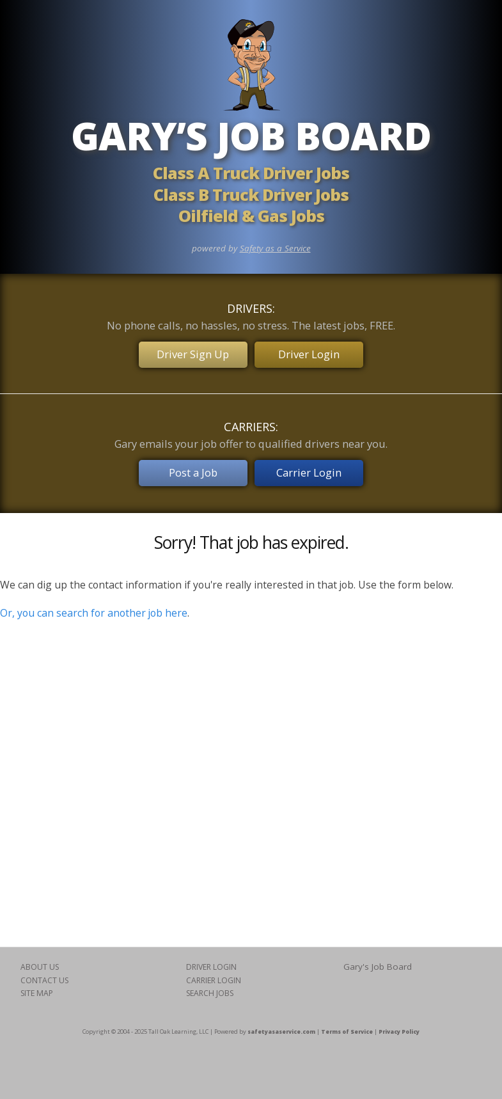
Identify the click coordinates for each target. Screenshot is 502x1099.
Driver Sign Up (193, 354)
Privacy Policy (399, 1030)
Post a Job (192, 471)
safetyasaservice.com (281, 1030)
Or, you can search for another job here (93, 612)
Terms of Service (347, 1030)
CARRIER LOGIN (213, 979)
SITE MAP (36, 991)
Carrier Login (309, 471)
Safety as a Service (275, 248)
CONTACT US (44, 979)
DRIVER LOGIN (211, 966)
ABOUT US (39, 966)
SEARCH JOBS (209, 991)
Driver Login (309, 354)
